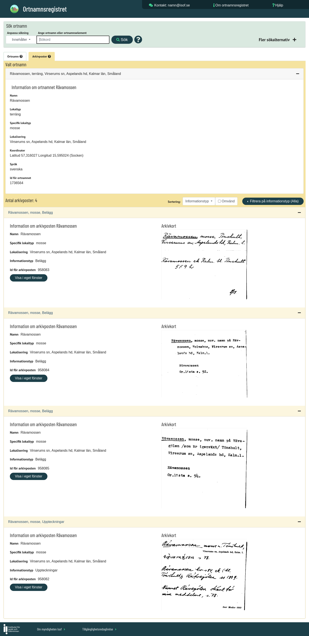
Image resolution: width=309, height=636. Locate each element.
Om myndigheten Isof (51, 629)
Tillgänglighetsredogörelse (99, 629)
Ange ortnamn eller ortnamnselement (62, 33)
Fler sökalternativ (275, 39)
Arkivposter (41, 56)
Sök (122, 39)
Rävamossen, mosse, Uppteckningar (36, 522)
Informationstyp (197, 201)
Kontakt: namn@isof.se (172, 5)
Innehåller (20, 39)
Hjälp (279, 5)
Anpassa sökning (18, 33)
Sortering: (174, 202)
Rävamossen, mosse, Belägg (30, 212)
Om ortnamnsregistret (231, 5)
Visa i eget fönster (28, 278)
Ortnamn (15, 56)
